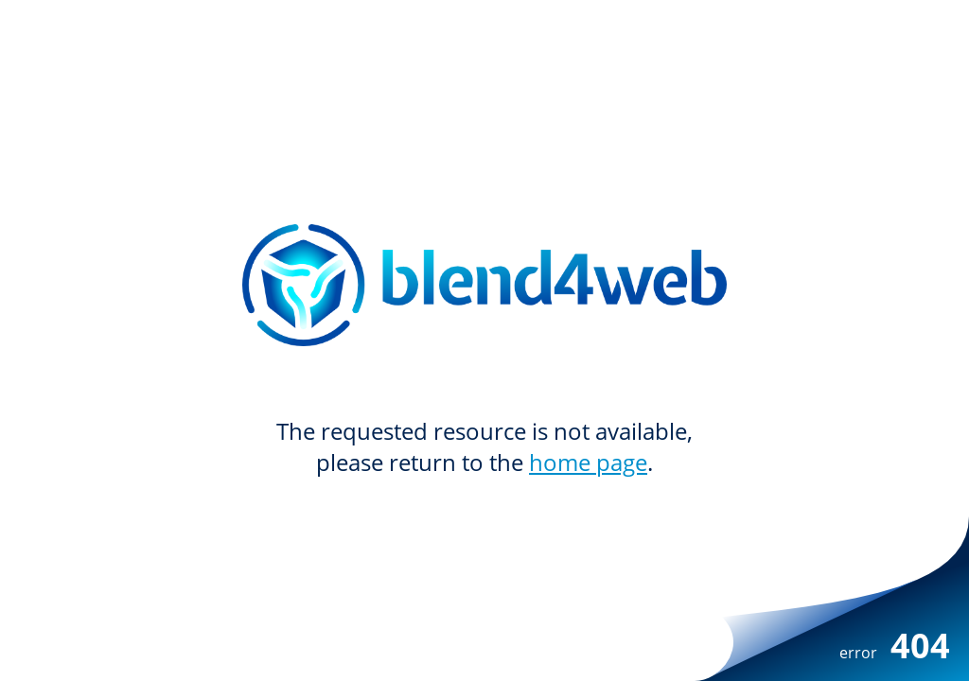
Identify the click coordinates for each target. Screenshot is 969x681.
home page (588, 462)
